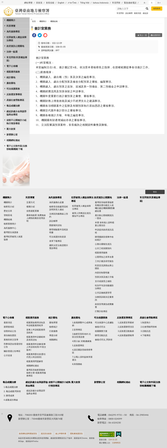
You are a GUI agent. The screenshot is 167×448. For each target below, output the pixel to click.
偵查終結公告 (10, 331)
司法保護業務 (13, 88)
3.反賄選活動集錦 (126, 331)
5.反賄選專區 (78, 345)
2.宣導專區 (77, 329)
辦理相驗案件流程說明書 (58, 231)
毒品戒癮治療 (13, 105)
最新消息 (137, 13)
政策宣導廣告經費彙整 (104, 305)
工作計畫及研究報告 (104, 261)
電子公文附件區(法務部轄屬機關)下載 (17, 147)
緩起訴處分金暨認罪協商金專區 (35, 392)
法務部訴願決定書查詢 (104, 298)
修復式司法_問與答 (103, 339)
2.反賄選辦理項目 (126, 326)
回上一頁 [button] (143, 35)
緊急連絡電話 (130, 2)
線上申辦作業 (60, 433)
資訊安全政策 (46, 433)
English (61, 2)
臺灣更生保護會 (11, 232)
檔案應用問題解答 (34, 361)
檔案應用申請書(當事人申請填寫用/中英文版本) (36, 347)
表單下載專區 (55, 241)
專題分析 (53, 335)
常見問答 (116, 2)
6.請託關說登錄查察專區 (82, 351)
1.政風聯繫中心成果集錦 (82, 324)
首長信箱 (50, 2)
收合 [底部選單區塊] (155, 192)
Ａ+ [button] (158, 2)
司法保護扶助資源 (57, 236)
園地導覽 (53, 322)
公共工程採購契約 (103, 248)
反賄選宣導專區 (14, 94)
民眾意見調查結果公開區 (104, 267)
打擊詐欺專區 (101, 311)
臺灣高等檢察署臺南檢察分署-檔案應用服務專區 (36, 373)
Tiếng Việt (84, 2)
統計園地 (11, 77)
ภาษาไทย (72, 2)
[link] (34, 35)
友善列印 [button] (156, 35)
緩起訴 (145, 13)
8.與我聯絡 (77, 364)
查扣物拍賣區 (10, 335)
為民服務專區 (13, 31)
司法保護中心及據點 (104, 322)
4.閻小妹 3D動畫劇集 (82, 341)
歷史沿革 (8, 211)
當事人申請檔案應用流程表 (35, 331)
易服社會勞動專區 (15, 100)
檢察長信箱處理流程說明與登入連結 (58, 208)
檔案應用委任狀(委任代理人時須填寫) (36, 355)
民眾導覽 (11, 25)
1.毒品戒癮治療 (11, 387)
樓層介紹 (30, 206)
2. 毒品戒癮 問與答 (12, 391)
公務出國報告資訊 (103, 244)
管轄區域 (8, 215)
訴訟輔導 (129, 13)
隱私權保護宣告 (76, 433)
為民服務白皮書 (56, 202)
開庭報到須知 (55, 225)
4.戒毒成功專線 (11, 400)
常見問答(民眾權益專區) (17, 59)
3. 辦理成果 (9, 395)
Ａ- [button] (144, 2)
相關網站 (53, 339)
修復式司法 (100, 326)
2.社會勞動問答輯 (149, 326)
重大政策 (11, 129)
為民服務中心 (10, 228)
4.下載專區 (146, 335)
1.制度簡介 (146, 322)
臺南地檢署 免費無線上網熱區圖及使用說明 (36, 218)
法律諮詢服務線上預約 (58, 215)
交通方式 (30, 202)
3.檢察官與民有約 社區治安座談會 (81, 335)
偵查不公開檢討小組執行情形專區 (16, 121)
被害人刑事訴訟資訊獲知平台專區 (81, 214)
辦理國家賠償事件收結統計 (104, 238)
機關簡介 (11, 20)
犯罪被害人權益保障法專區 (16, 39)
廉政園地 (11, 83)
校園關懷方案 (101, 331)
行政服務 (53, 331)
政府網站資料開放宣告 (28, 433)
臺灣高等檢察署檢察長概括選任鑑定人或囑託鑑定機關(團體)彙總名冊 (105, 206)
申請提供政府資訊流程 (104, 231)
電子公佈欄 (12, 66)
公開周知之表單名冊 (104, 257)
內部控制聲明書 (102, 272)
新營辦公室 (12, 134)
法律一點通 (12, 51)
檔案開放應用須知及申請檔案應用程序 (35, 324)
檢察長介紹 (9, 206)
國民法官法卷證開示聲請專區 (58, 246)
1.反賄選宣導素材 (126, 322)
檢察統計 (53, 326)
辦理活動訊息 (101, 335)
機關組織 (54, 21)
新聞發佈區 (9, 326)
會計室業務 (42, 28)
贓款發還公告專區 (12, 351)
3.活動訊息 (146, 331)
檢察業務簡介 (10, 223)
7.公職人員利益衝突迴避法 (82, 358)
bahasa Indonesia (100, 2)
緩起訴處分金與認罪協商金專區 (16, 113)
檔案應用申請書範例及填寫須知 (35, 338)
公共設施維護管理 (103, 292)
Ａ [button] (152, 2)
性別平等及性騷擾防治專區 (104, 287)
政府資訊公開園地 (15, 46)
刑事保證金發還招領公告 (13, 345)
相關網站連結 (13, 140)
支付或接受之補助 (103, 281)
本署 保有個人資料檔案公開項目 (104, 224)
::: (2, 1)
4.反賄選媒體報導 (126, 335)
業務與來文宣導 (11, 339)
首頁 (34, 21)
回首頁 (39, 2)
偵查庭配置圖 (32, 211)
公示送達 (8, 355)
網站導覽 (28, 2)
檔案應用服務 (13, 71)
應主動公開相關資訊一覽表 (104, 216)
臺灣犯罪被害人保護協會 (13, 238)
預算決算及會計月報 (104, 277)
